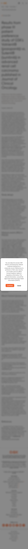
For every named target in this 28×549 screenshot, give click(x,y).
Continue (10, 285)
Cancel (19, 285)
